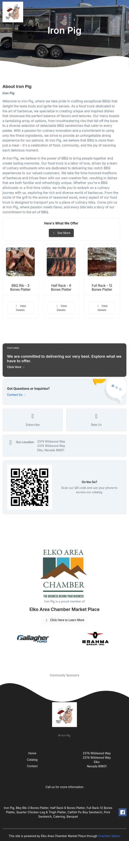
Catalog (32, 759)
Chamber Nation (109, 836)
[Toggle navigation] (123, 12)
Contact (32, 766)
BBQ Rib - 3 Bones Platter (20, 288)
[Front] (13, 12)
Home (32, 753)
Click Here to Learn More (64, 620)
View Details (20, 308)
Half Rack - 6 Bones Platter (61, 288)
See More (61, 233)
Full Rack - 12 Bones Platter (102, 288)
